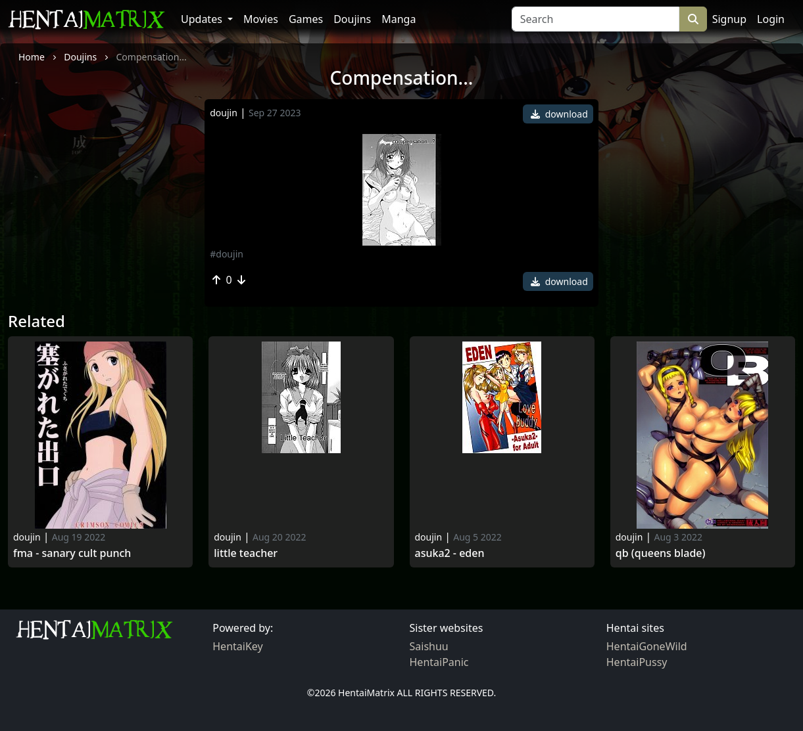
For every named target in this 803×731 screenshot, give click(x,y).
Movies (260, 19)
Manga (398, 19)
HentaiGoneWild (646, 646)
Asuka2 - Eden (450, 553)
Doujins (352, 19)
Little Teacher (246, 553)
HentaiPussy (637, 662)
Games (306, 19)
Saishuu (429, 646)
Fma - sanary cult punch (72, 553)
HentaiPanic (439, 662)
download (559, 114)
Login (771, 19)
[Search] (595, 19)
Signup (729, 19)
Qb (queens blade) (661, 553)
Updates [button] (203, 19)
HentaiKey (237, 646)
